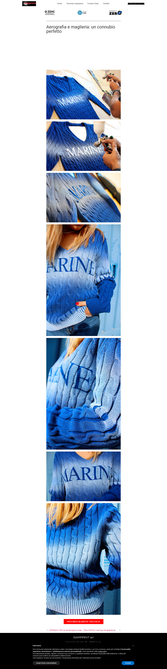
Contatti (106, 4)
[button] (133, 645)
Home (59, 4)
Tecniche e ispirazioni (74, 4)
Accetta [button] (128, 663)
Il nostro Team (93, 4)
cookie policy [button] (102, 651)
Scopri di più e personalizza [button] (46, 663)
